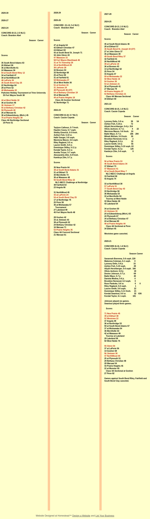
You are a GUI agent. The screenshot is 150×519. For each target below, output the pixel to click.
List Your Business (105, 515)
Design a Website (81, 515)
